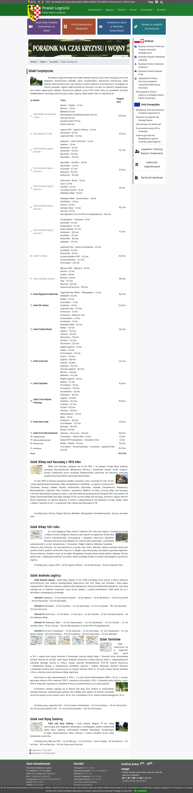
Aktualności (94, 10)
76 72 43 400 (38, 785)
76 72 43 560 (38, 782)
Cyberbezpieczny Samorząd (148, 124)
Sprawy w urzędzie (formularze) (148, 26)
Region (109, 10)
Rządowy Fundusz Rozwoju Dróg (149, 73)
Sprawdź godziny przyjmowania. (134, 781)
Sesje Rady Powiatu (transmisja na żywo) (43, 26)
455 (105, 771)
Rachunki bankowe (149, 177)
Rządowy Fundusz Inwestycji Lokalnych (150, 65)
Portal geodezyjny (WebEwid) (78, 26)
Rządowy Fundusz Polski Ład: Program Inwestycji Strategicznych (149, 49)
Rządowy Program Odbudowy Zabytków (149, 58)
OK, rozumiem (140, 791)
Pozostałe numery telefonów (85, 782)
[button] (39, 2)
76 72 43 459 (89, 768)
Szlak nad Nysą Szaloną (44, 279)
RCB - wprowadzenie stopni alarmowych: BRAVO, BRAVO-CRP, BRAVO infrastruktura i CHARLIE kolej (90, 2)
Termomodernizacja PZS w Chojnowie (148, 130)
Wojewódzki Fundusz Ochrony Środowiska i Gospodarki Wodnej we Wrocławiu (147, 83)
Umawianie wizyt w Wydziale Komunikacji (113, 26)
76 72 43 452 (96, 771)
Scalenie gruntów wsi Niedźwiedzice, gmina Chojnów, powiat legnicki (148, 138)
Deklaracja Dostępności (83, 785)
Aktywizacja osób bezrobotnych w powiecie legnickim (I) (150, 111)
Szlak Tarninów (40, 256)
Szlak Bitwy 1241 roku (42, 134)
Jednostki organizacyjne (147, 164)
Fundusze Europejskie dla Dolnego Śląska (147, 118)
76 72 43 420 (96, 776)
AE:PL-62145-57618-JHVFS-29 (49, 779)
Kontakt (161, 10)
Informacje (146, 10)
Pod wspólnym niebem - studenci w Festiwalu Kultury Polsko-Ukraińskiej (150, 95)
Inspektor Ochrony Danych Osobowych (149, 151)
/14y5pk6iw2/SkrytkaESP (40, 776)
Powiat (121, 10)
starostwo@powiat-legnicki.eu (43, 774)
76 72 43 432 (87, 774)
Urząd (132, 10)
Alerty (33, 2)
